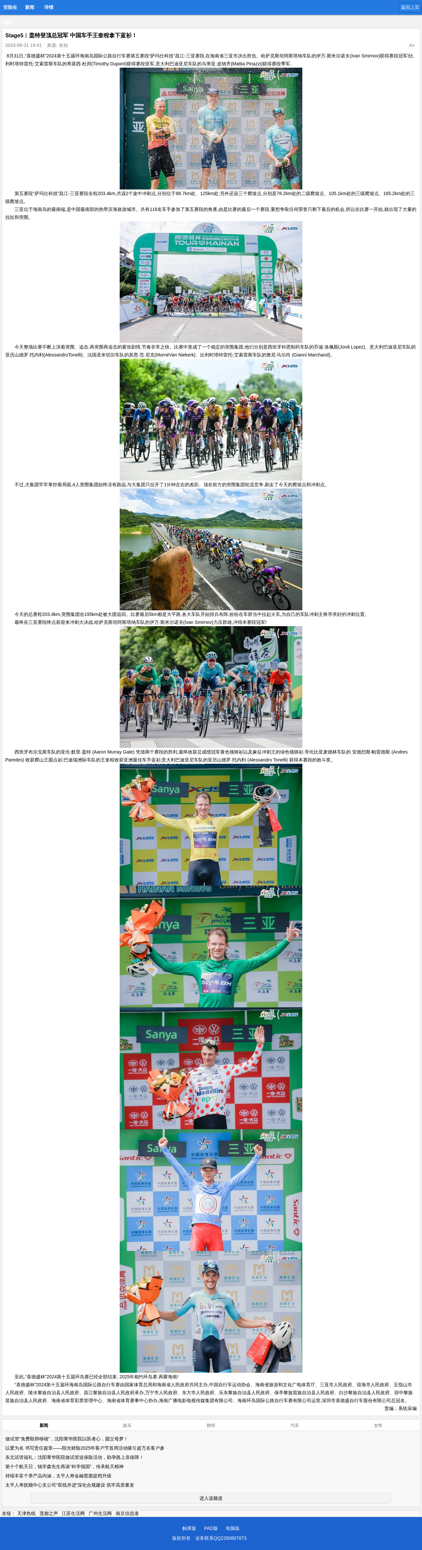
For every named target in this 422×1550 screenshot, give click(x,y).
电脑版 (233, 1528)
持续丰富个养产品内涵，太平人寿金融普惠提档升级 (58, 1475)
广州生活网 (100, 1513)
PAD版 (211, 1528)
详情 (48, 7)
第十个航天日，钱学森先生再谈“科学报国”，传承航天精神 (64, 1466)
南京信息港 (127, 1513)
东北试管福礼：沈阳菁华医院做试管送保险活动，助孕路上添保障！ (74, 1457)
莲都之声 (49, 1513)
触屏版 (189, 1528)
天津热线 (26, 1513)
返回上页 (410, 7)
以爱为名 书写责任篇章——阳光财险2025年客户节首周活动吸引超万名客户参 (85, 1448)
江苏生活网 (73, 1513)
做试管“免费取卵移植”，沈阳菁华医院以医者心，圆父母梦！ (66, 1438)
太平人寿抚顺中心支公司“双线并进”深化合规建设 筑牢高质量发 (69, 1485)
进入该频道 (211, 1498)
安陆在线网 (10, 9)
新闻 (29, 7)
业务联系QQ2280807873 (221, 1538)
